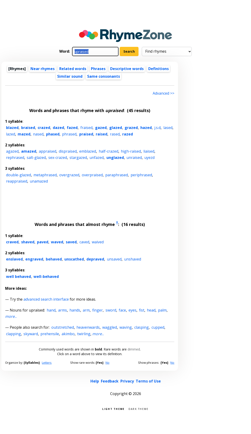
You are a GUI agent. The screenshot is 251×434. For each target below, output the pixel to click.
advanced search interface (46, 299)
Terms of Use (148, 381)
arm (86, 310)
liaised (148, 151)
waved (57, 241)
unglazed (115, 157)
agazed (12, 151)
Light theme (113, 408)
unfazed (96, 157)
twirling (83, 333)
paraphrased (116, 174)
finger (97, 310)
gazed (101, 127)
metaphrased (45, 174)
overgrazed (69, 174)
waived (98, 241)
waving (125, 327)
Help (94, 381)
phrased (69, 134)
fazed (72, 127)
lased (167, 127)
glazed (115, 127)
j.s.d (157, 127)
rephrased (15, 157)
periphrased (141, 174)
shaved (27, 241)
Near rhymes (42, 68)
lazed (10, 134)
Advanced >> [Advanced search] (163, 93)
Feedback (110, 381)
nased (38, 134)
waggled (109, 327)
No (107, 362)
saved (71, 241)
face (122, 310)
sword (111, 310)
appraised (47, 151)
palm (162, 310)
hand (51, 310)
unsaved (114, 259)
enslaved (14, 259)
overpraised (92, 174)
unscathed (74, 259)
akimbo (68, 333)
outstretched (62, 327)
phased (52, 134)
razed (127, 134)
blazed (12, 127)
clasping (141, 327)
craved (12, 241)
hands (74, 310)
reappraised (16, 181)
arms (62, 310)
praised (86, 134)
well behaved (18, 276)
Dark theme (139, 408)
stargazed (78, 157)
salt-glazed (36, 157)
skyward (30, 333)
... (11, 316)
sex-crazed (57, 157)
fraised (86, 127)
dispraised (68, 151)
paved (42, 241)
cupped (158, 327)
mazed (24, 134)
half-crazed (108, 151)
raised (101, 134)
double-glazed (18, 174)
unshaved (132, 259)
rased (115, 134)
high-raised (131, 151)
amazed (28, 151)
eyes (132, 310)
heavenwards (88, 327)
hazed (146, 127)
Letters (47, 362)
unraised (134, 157)
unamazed (39, 181)
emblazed (87, 151)
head (151, 310)
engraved (34, 259)
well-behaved (46, 276)
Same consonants (103, 76)
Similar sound (70, 76)
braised (28, 127)
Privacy (127, 381)
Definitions (158, 68)
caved (84, 241)
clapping (13, 333)
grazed (131, 127)
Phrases (98, 68)
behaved (54, 259)
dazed (58, 127)
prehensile (49, 333)
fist (141, 310)
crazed (44, 127)
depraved (95, 259)
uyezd (149, 157)
